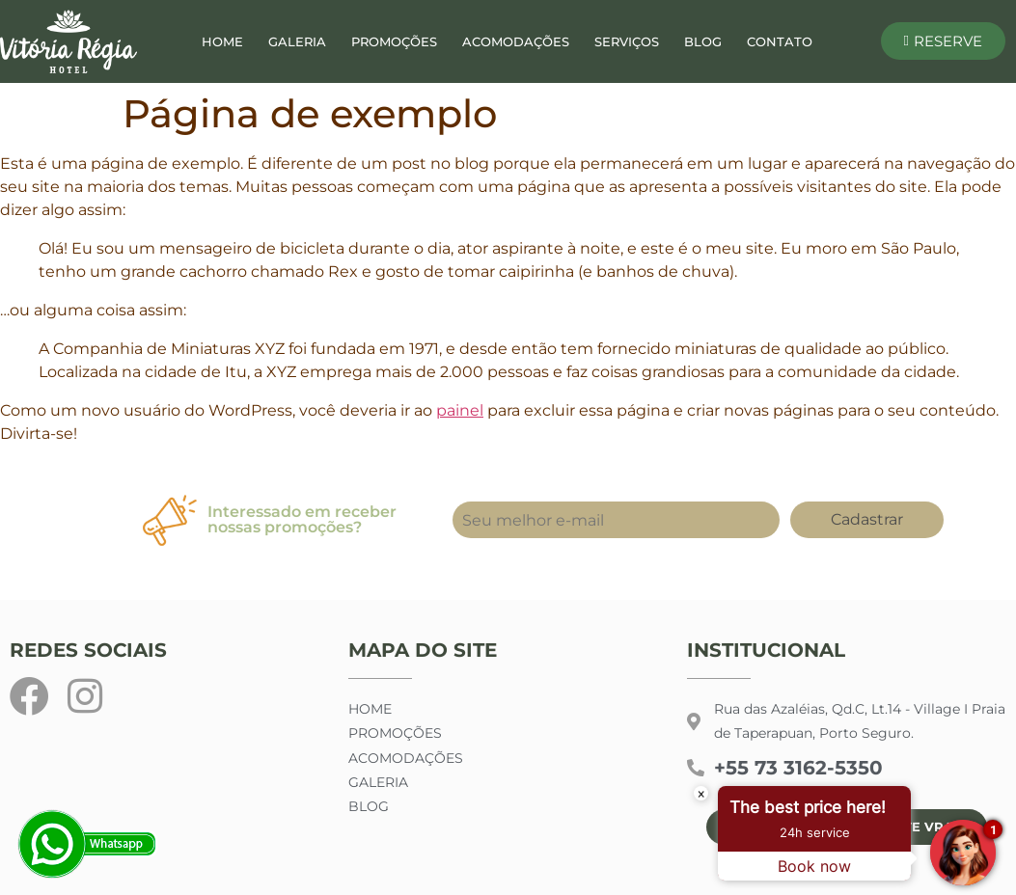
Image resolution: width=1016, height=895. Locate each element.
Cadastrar (867, 519)
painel (459, 410)
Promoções (394, 41)
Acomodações (515, 41)
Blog (703, 41)
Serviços (626, 41)
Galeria (297, 41)
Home (222, 41)
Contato (779, 41)
